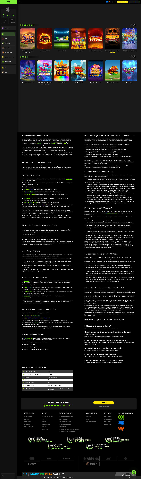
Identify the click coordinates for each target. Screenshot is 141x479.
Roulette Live (27, 287)
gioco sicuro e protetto (111, 213)
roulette (53, 143)
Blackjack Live (28, 291)
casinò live (26, 281)
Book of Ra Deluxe (29, 194)
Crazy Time (27, 296)
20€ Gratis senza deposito (32, 315)
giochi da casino (58, 142)
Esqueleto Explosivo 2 (30, 202)
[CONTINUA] (103, 402)
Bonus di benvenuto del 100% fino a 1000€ (36, 318)
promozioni (36, 322)
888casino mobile (28, 338)
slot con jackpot (46, 204)
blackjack (64, 143)
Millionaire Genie (28, 189)
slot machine (39, 143)
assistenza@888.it (68, 477)
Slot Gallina (27, 198)
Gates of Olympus (29, 191)
